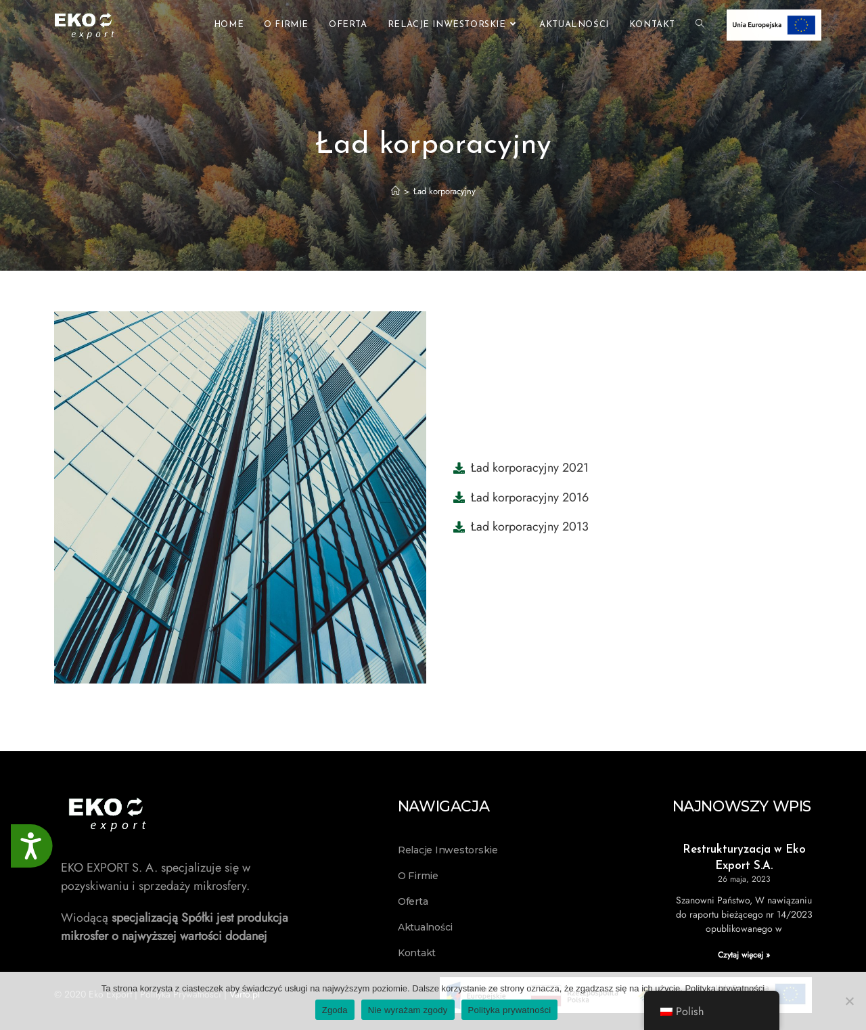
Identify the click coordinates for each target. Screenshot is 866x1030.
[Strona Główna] (395, 191)
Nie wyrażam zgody (408, 1010)
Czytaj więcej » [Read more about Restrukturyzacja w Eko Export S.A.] (744, 955)
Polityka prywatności (725, 988)
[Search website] (699, 25)
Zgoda (335, 1010)
